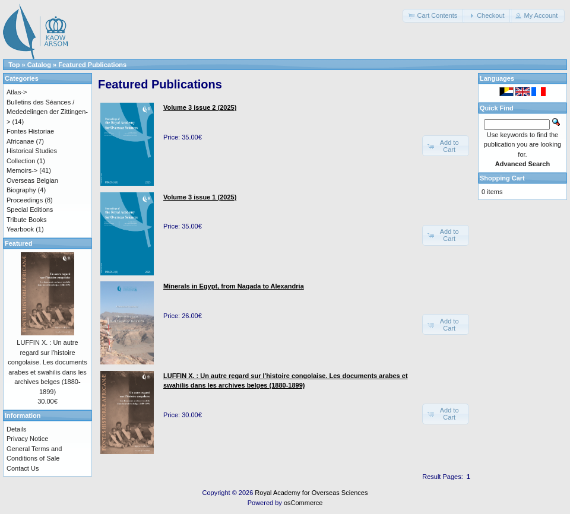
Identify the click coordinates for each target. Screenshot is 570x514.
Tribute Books (26, 219)
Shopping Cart (502, 178)
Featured (18, 243)
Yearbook (20, 229)
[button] (433, 16)
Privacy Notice (27, 438)
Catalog (39, 64)
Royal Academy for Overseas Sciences (311, 492)
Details (17, 429)
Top (14, 64)
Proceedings (25, 200)
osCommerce (303, 502)
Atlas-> (17, 92)
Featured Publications (92, 64)
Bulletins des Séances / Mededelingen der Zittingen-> (47, 112)
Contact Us (23, 468)
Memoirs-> (22, 170)
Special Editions (30, 209)
